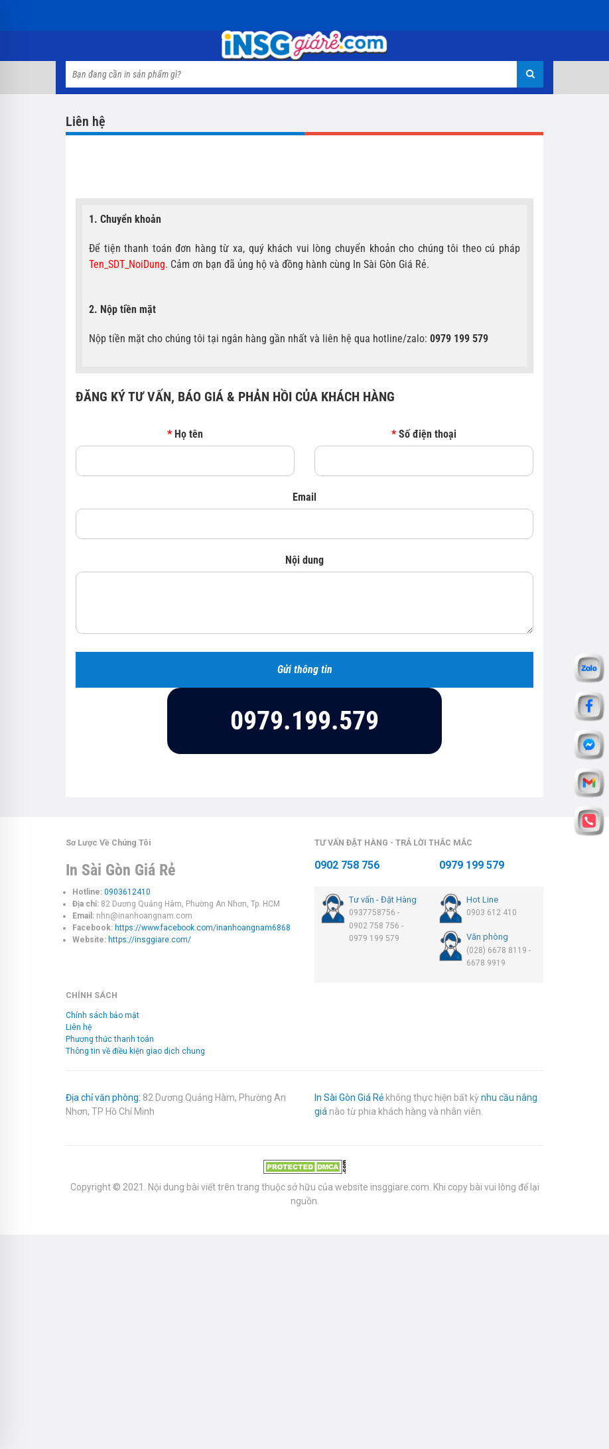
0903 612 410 (491, 912)
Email (304, 497)
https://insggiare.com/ (149, 939)
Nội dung (304, 560)
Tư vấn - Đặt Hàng (383, 900)
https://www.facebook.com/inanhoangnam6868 (203, 927)
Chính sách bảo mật (102, 1015)
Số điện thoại (423, 434)
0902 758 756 (346, 865)
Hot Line (482, 900)
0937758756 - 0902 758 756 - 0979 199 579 (376, 925)
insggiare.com (399, 1187)
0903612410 (127, 892)
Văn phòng (487, 937)
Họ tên (185, 434)
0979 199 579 (471, 865)
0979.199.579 (304, 720)
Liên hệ (79, 1027)
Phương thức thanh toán (110, 1039)
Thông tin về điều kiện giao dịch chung (135, 1051)
